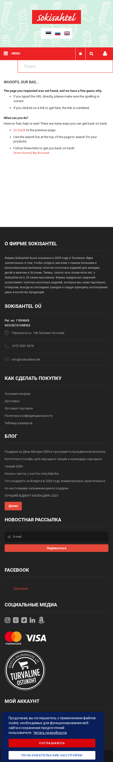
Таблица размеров (19, 423)
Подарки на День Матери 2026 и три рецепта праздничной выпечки (55, 451)
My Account (41, 153)
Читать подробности (50, 733)
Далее (13, 506)
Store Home (21, 153)
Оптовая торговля (19, 408)
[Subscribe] (56, 548)
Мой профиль (105, 53)
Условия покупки (17, 394)
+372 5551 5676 (23, 346)
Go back (19, 130)
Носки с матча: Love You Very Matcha (32, 473)
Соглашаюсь (52, 743)
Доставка (12, 401)
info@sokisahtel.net (26, 359)
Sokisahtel (20, 588)
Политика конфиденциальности (29, 416)
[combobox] (65, 66)
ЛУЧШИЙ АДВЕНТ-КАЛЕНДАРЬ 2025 (31, 495)
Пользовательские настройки (52, 755)
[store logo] (56, 23)
